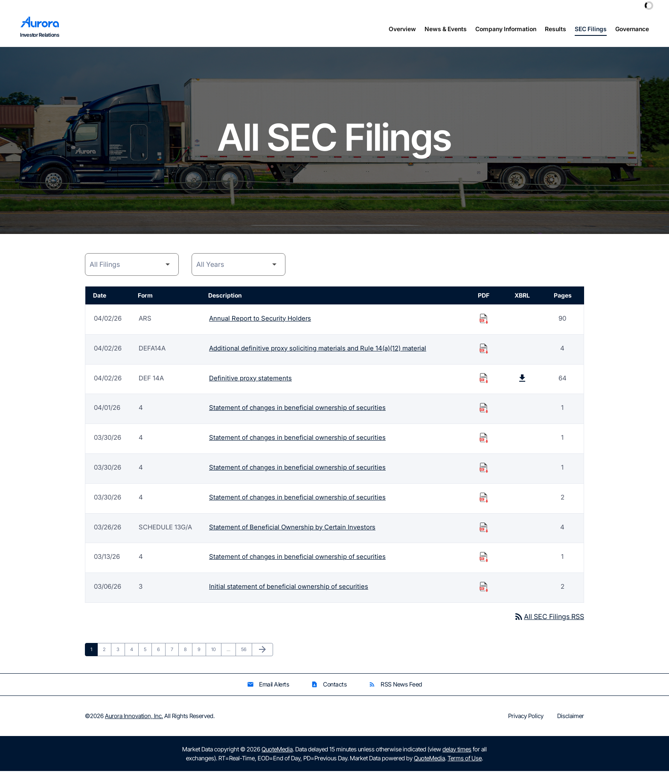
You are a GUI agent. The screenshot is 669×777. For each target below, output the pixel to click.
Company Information (505, 28)
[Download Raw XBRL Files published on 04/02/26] (522, 383)
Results (555, 28)
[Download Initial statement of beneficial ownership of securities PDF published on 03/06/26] (484, 592)
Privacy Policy (526, 722)
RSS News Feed (395, 690)
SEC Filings (591, 28)
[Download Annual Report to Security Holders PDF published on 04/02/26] (484, 323)
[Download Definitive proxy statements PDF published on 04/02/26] (484, 383)
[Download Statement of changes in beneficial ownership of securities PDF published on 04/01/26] (484, 413)
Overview (402, 28)
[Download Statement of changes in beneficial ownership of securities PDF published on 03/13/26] (484, 563)
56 (246, 655)
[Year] (238, 269)
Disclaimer (570, 722)
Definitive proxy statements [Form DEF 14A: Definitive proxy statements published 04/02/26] (250, 383)
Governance (632, 28)
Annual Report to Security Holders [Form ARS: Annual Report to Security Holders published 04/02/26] (260, 323)
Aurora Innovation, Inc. (134, 721)
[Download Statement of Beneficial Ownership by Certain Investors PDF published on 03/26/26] (484, 533)
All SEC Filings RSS (549, 622)
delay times (456, 755)
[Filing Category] (132, 269)
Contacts (328, 690)
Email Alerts (268, 690)
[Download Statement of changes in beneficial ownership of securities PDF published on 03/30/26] (484, 443)
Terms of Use (465, 764)
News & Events (446, 28)
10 (216, 655)
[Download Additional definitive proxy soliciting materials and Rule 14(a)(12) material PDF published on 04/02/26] (484, 353)
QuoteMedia (277, 755)
